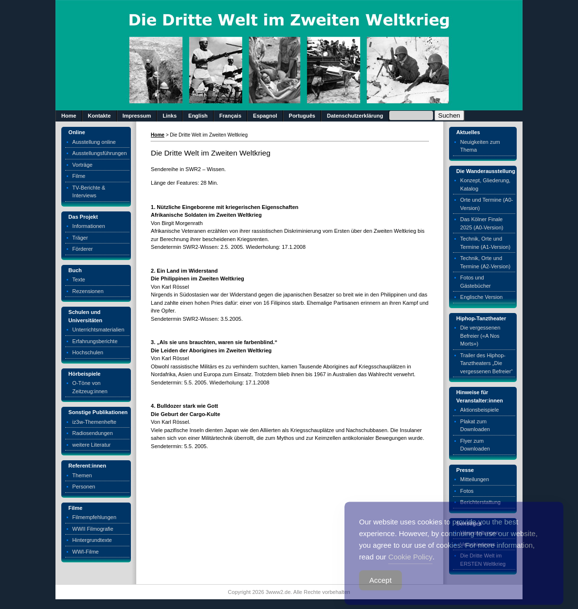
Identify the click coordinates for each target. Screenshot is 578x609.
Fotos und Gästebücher (475, 282)
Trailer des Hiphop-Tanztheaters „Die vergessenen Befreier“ (486, 363)
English (198, 116)
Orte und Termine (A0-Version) (486, 204)
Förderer (82, 249)
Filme (79, 176)
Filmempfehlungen (94, 517)
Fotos (467, 491)
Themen (82, 475)
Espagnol (265, 116)
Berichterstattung (480, 502)
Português (302, 116)
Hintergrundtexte (92, 540)
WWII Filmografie (92, 529)
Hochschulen (88, 352)
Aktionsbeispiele (479, 410)
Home (68, 116)
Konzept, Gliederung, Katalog (485, 184)
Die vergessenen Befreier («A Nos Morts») (480, 336)
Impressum (137, 116)
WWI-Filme (85, 552)
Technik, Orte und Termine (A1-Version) (485, 243)
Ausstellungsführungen (99, 153)
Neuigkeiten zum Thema (480, 146)
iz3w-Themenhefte (94, 422)
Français (230, 116)
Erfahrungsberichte (95, 341)
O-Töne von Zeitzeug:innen (90, 387)
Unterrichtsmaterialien (98, 329)
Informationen (88, 226)
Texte (78, 279)
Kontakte (99, 116)
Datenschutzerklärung (355, 116)
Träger (80, 238)
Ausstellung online (94, 142)
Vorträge (82, 165)
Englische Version (481, 297)
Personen (83, 486)
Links (170, 116)
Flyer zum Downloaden (475, 445)
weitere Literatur (91, 445)
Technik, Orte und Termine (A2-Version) (485, 262)
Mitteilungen (474, 479)
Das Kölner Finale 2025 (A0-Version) (482, 223)
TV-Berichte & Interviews (89, 192)
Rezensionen (88, 291)
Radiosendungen (92, 433)
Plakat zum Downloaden (475, 425)
